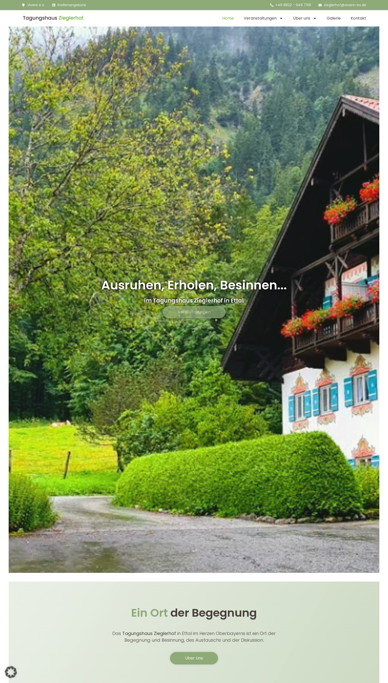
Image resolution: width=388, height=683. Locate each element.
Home (228, 18)
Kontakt (358, 18)
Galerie (334, 18)
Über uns (305, 18)
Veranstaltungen (263, 18)
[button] (11, 672)
